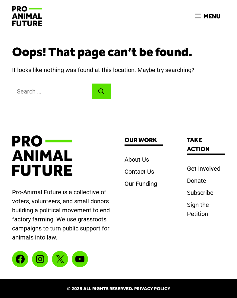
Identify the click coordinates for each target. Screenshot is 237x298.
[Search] (101, 91)
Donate (196, 180)
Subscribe (200, 192)
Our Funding (141, 183)
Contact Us (139, 171)
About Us (137, 159)
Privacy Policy (152, 288)
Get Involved (203, 168)
